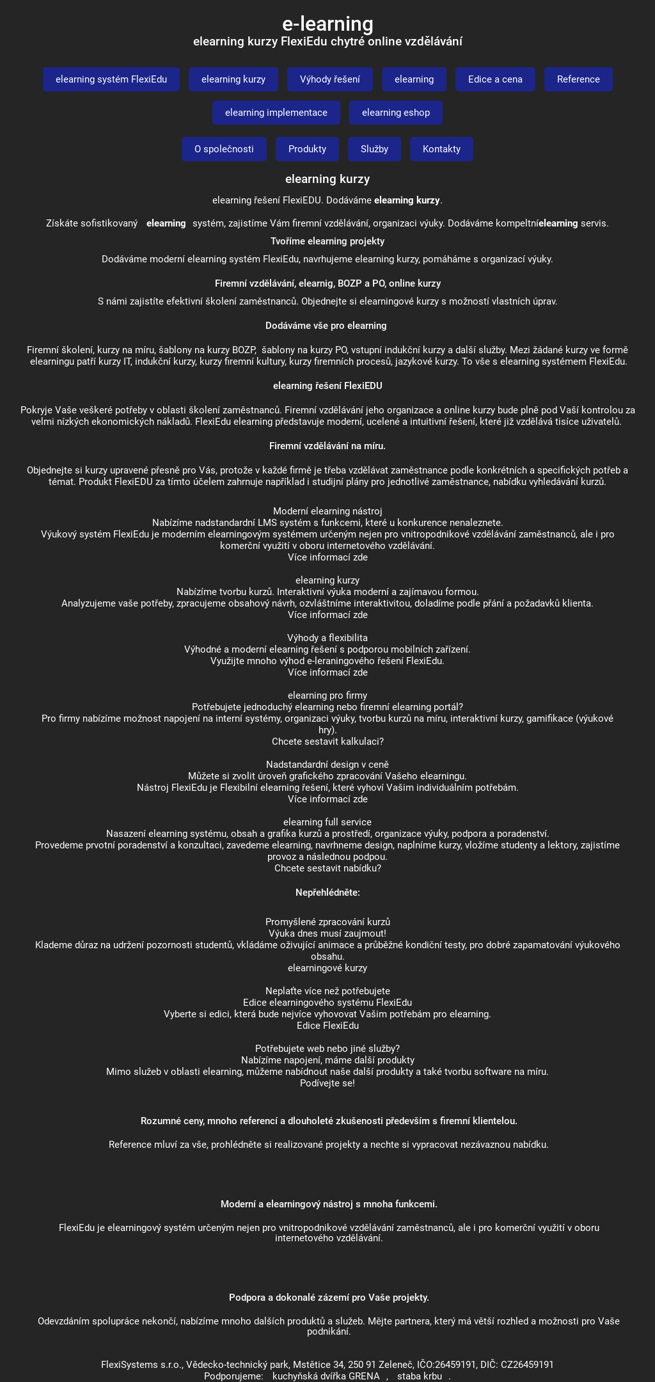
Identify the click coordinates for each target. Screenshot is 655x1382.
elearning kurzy (233, 79)
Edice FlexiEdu (328, 1025)
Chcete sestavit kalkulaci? (328, 741)
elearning (414, 79)
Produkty (307, 149)
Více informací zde (328, 557)
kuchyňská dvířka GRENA (326, 1376)
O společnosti (224, 149)
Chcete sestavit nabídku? (327, 868)
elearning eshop (396, 112)
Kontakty (442, 149)
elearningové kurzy (327, 968)
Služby (374, 149)
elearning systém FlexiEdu (111, 79)
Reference (578, 79)
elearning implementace (276, 112)
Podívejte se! (327, 1083)
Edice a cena (495, 79)
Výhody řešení (330, 79)
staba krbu (419, 1376)
